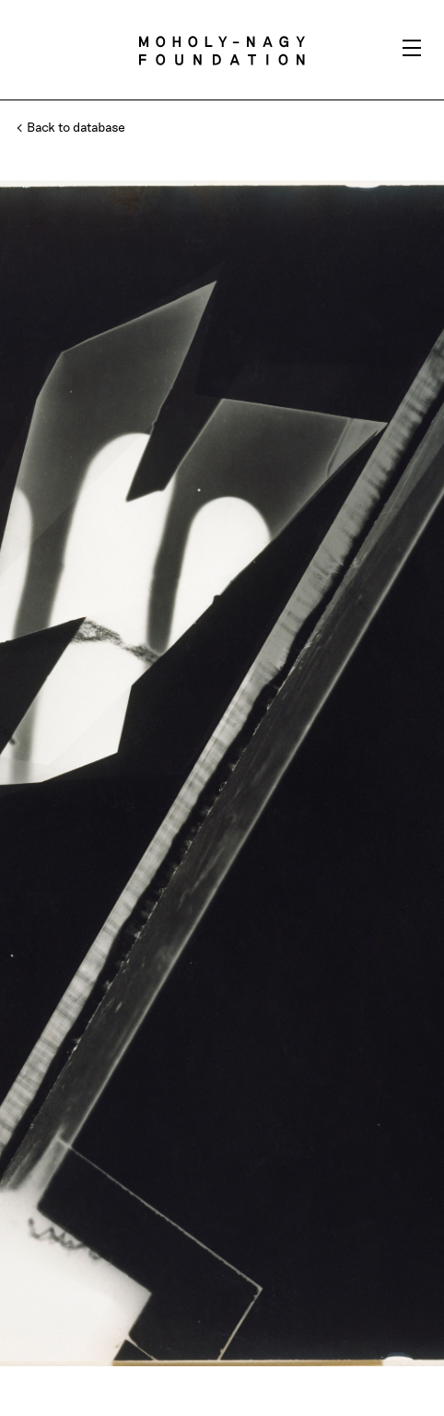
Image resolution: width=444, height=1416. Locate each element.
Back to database (71, 127)
